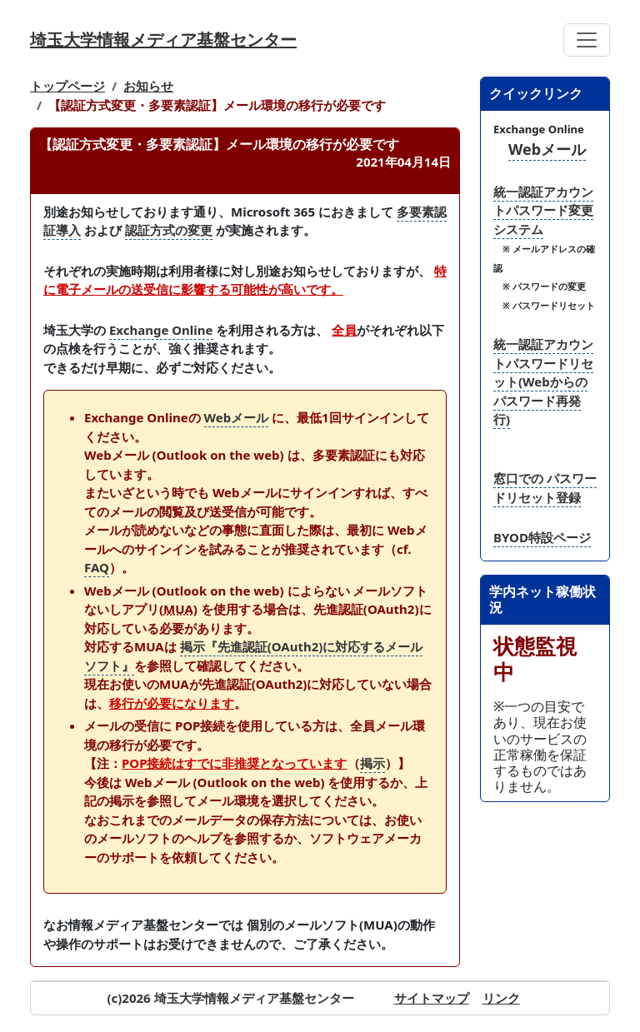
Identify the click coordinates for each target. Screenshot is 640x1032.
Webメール (236, 417)
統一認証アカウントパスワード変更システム (543, 210)
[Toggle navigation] (586, 40)
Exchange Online (161, 330)
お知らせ (148, 85)
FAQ (96, 567)
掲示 (372, 763)
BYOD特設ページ (542, 537)
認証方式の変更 (168, 230)
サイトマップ (431, 998)
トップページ (67, 85)
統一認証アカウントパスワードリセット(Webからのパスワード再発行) (543, 381)
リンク (501, 998)
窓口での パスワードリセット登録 (545, 488)
